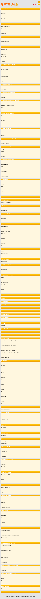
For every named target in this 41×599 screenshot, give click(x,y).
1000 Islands (3, 461)
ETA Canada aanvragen (4, 282)
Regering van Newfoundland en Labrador (7, 105)
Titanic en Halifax (4, 122)
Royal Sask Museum (4, 164)
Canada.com (3, 181)
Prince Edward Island (4, 557)
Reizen (2, 398)
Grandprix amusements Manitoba (6, 487)
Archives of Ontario (4, 130)
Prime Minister (3, 481)
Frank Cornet (3, 502)
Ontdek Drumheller (4, 555)
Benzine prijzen (3, 515)
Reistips (2, 289)
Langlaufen (3, 377)
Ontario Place (3, 135)
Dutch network (3, 28)
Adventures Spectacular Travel (6, 545)
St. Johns (2, 107)
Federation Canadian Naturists (5, 409)
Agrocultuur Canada (4, 451)
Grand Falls (3, 97)
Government (3, 94)
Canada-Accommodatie (4, 370)
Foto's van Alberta (4, 51)
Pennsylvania (3, 391)
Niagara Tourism (3, 552)
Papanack (2, 220)
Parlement (2, 479)
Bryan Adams (3, 13)
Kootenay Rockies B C (4, 69)
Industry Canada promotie (5, 453)
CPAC (2, 186)
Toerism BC (3, 74)
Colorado (2, 372)
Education (2, 251)
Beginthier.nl (12, 596)
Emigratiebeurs (3, 233)
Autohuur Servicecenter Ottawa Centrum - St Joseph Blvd (10, 352)
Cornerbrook (3, 102)
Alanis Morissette (4, 11)
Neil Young (3, 18)
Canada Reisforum (4, 261)
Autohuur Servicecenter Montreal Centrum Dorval (8, 350)
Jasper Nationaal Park (4, 419)
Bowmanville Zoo (4, 216)
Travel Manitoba (3, 89)
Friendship (3, 31)
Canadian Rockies (4, 417)
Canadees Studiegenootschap (5, 26)
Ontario (2, 386)
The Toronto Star (3, 43)
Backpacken (3, 365)
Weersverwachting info (4, 291)
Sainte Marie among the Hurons (6, 559)
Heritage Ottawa (3, 466)
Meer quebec (3, 149)
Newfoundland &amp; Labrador (6, 550)
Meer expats (3, 243)
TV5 (2, 191)
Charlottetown (3, 141)
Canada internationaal (4, 226)
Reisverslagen (3, 396)
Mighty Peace (3, 54)
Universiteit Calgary (4, 537)
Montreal (2, 384)
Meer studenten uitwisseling (5, 532)
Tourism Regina (3, 173)
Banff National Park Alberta (5, 414)
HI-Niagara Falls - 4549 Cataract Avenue (7, 319)
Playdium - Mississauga (5, 492)
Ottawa (2, 389)
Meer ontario (3, 133)
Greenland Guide (3, 267)
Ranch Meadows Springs (5, 71)
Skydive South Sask (4, 171)
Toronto (2, 401)
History (2, 578)
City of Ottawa (3, 464)
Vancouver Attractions (4, 76)
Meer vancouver (3, 580)
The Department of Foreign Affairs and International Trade (10, 535)
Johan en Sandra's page (4, 284)
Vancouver (3, 403)
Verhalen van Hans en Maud (5, 507)
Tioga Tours (3, 522)
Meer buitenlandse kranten (5, 41)
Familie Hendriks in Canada (5, 500)
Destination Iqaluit (4, 441)
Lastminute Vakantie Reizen (5, 379)
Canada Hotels (3, 367)
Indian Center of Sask (4, 253)
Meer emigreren (3, 240)
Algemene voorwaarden (28, 596)
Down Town (3, 575)
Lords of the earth (4, 269)
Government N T (3, 435)
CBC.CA (2, 184)
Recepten (2, 208)
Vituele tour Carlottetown (5, 143)
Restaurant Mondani (4, 210)
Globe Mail (3, 39)
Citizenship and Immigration (5, 228)
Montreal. (2, 151)
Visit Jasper (3, 61)
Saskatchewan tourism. (4, 166)
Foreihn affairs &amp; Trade (5, 474)
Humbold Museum (4, 161)
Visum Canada (3, 245)
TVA (2, 193)
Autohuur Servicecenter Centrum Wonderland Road (9, 340)
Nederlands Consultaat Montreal (6, 202)
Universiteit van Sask (4, 176)
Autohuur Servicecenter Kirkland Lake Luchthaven (9, 347)
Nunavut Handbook (4, 443)
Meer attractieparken (4, 489)
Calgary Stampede (4, 49)
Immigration (3, 238)
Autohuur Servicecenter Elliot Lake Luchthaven (8, 345)
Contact (34, 596)
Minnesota (3, 382)
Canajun (2, 277)
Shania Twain (3, 20)
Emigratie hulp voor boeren (5, 231)
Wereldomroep (3, 33)
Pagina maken (17, 596)
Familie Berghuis (4, 497)
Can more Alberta (4, 588)
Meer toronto (3, 567)
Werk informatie (3, 456)
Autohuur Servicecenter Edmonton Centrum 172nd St (9, 343)
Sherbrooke (3, 156)
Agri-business (3, 449)
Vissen (2, 81)
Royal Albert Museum (4, 56)
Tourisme (2, 125)
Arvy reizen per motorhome (5, 512)
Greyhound (3, 517)
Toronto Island (3, 570)
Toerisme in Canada (4, 562)
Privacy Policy (22, 596)
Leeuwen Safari (3, 218)
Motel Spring (3, 325)
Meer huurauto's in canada (5, 357)
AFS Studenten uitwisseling (5, 530)
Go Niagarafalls (3, 427)
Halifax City (3, 120)
